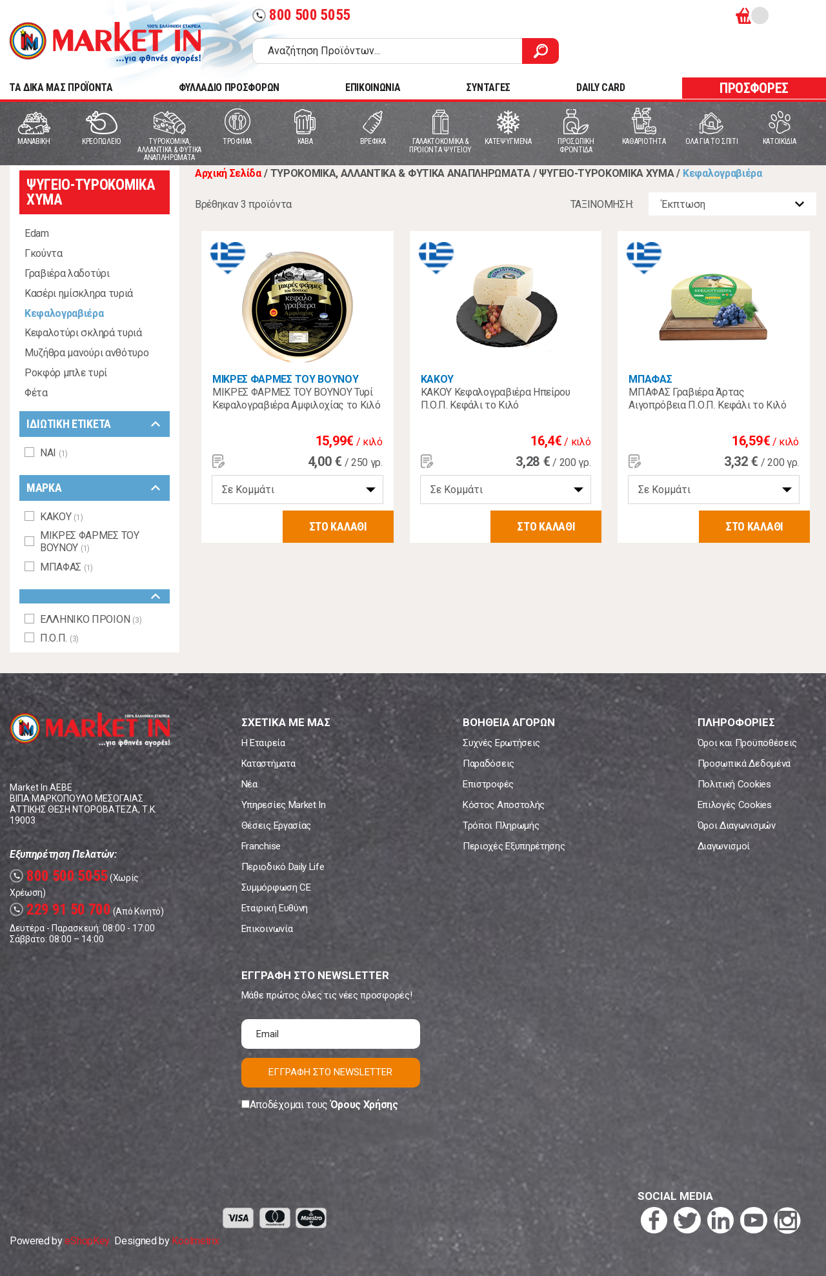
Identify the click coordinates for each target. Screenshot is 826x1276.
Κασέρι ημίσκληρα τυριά (79, 293)
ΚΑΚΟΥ (437, 379)
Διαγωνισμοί (724, 846)
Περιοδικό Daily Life (283, 867)
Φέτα (36, 393)
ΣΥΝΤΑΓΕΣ (488, 87)
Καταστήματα (268, 763)
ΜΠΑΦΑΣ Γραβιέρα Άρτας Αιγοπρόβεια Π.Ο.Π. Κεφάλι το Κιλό (707, 398)
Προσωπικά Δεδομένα (744, 763)
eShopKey (87, 1241)
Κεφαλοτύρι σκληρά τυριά (83, 333)
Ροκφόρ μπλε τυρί (66, 373)
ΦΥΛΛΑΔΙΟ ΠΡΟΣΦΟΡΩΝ (229, 87)
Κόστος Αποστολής (504, 805)
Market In (105, 42)
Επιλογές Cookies (735, 805)
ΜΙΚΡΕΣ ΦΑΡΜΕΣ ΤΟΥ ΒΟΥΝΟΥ (285, 379)
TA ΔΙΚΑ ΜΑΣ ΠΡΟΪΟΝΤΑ (61, 87)
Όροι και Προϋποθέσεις (747, 743)
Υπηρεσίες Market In (283, 805)
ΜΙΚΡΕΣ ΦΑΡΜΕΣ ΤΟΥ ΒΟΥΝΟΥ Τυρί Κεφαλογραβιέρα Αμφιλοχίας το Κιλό (296, 398)
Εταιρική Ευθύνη (274, 908)
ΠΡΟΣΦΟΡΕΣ (754, 88)
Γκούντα (44, 253)
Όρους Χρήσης (364, 1105)
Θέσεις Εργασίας (276, 825)
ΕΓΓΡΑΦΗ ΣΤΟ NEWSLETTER (330, 1072)
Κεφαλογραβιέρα (64, 313)
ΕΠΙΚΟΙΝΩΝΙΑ (372, 87)
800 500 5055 (301, 15)
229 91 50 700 (60, 909)
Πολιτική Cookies (734, 784)
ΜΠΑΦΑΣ (650, 379)
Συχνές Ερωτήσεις (501, 743)
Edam (37, 233)
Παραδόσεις (488, 763)
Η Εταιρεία (263, 743)
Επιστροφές (488, 784)
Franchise (261, 846)
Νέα (249, 784)
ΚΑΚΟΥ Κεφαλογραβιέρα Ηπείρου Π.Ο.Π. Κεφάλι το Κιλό (495, 398)
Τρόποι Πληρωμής (501, 825)
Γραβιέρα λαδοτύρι (67, 273)
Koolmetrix (195, 1241)
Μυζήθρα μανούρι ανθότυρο (86, 353)
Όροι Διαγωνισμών (737, 825)
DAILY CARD (600, 87)
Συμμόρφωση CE (276, 887)
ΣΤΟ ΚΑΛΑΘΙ (338, 526)
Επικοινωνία (266, 929)
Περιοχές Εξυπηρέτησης (514, 846)
